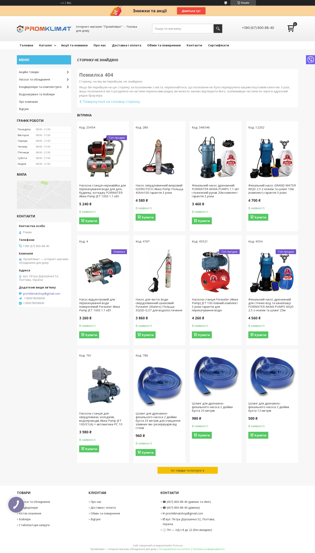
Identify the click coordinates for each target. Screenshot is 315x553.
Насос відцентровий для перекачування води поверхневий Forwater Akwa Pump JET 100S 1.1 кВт (99, 304)
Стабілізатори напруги (34, 525)
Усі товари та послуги (186, 470)
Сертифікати (218, 45)
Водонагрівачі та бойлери (37, 94)
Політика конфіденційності (209, 549)
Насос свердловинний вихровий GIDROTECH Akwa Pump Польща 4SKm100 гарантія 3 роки (159, 188)
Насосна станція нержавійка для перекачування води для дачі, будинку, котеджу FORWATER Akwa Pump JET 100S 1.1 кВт (102, 190)
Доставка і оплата (126, 45)
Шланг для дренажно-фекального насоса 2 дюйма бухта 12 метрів (268, 406)
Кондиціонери (28, 507)
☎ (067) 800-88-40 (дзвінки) (181, 507)
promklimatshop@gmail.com (41, 293)
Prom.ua (177, 545)
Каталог (45, 45)
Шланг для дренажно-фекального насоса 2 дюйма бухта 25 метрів (212, 406)
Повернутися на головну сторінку (111, 101)
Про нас (100, 45)
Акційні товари (29, 72)
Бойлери (25, 519)
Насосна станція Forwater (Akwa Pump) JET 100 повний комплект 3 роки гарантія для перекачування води (215, 304)
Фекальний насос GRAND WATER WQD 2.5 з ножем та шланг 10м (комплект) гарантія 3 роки (272, 188)
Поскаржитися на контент (174, 549)
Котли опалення (30, 513)
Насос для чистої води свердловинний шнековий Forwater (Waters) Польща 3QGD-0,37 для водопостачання (159, 304)
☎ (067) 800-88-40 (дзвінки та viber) (187, 502)
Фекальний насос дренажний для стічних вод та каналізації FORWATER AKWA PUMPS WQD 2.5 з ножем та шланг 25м (271, 304)
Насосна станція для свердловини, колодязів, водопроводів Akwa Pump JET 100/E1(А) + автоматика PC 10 (100, 418)
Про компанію (28, 102)
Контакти (194, 45)
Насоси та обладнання (34, 79)
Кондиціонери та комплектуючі (40, 87)
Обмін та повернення (164, 45)
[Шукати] (218, 28)
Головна (26, 45)
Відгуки (24, 109)
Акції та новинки (74, 45)
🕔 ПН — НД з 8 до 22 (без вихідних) (187, 530)
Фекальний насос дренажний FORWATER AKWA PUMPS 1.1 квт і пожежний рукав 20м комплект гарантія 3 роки (215, 190)
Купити (91, 221)
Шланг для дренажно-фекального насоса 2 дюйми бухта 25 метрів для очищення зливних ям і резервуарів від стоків (158, 420)
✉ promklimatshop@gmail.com (183, 513)
